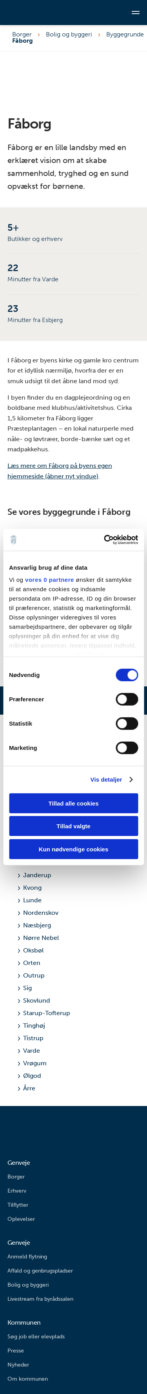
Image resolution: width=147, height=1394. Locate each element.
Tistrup (31, 1038)
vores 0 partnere (49, 579)
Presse (15, 1350)
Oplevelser (21, 1219)
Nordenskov (38, 912)
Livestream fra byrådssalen (40, 1299)
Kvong (30, 887)
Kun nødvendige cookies (74, 848)
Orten (29, 963)
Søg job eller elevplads (36, 1336)
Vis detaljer (106, 779)
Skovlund (34, 1000)
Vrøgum (32, 1063)
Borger (22, 34)
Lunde (30, 900)
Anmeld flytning (27, 1256)
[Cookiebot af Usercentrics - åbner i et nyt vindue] (104, 540)
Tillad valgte (73, 826)
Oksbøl (31, 950)
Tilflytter (17, 1205)
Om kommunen (27, 1379)
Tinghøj (31, 1025)
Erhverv (16, 1191)
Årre (26, 1088)
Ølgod (29, 1075)
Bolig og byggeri (69, 34)
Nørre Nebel (38, 937)
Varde (29, 1050)
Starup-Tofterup (44, 1013)
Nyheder (18, 1364)
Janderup (34, 875)
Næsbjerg (34, 925)
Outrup (31, 975)
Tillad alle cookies (73, 803)
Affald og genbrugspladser (40, 1270)
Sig (25, 988)
